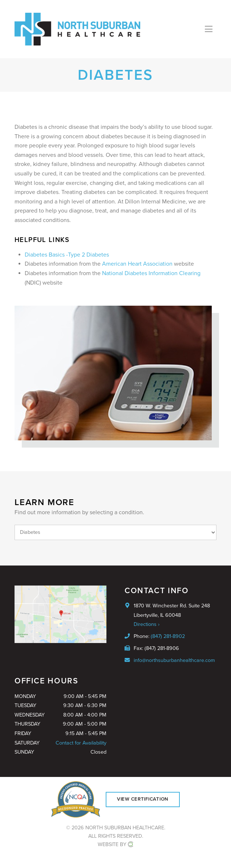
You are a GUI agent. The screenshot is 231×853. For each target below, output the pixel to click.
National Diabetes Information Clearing (151, 273)
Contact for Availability (81, 743)
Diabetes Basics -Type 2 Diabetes (67, 254)
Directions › (146, 624)
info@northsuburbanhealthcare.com (174, 660)
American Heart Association (137, 263)
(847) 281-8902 (168, 636)
